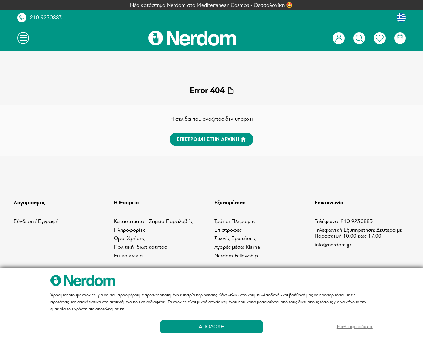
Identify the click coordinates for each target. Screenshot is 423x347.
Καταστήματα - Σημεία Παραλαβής (153, 221)
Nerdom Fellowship (236, 256)
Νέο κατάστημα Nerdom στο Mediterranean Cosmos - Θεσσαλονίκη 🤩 (211, 5)
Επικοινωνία (128, 256)
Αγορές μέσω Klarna (237, 247)
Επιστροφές (228, 230)
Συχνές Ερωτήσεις (235, 238)
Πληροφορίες (129, 230)
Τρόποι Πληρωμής (235, 221)
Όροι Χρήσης (129, 238)
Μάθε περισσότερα (355, 326)
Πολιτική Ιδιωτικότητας (140, 247)
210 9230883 (46, 17)
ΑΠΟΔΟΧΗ (212, 326)
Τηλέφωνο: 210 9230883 (344, 221)
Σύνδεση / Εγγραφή (36, 221)
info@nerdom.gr (333, 245)
